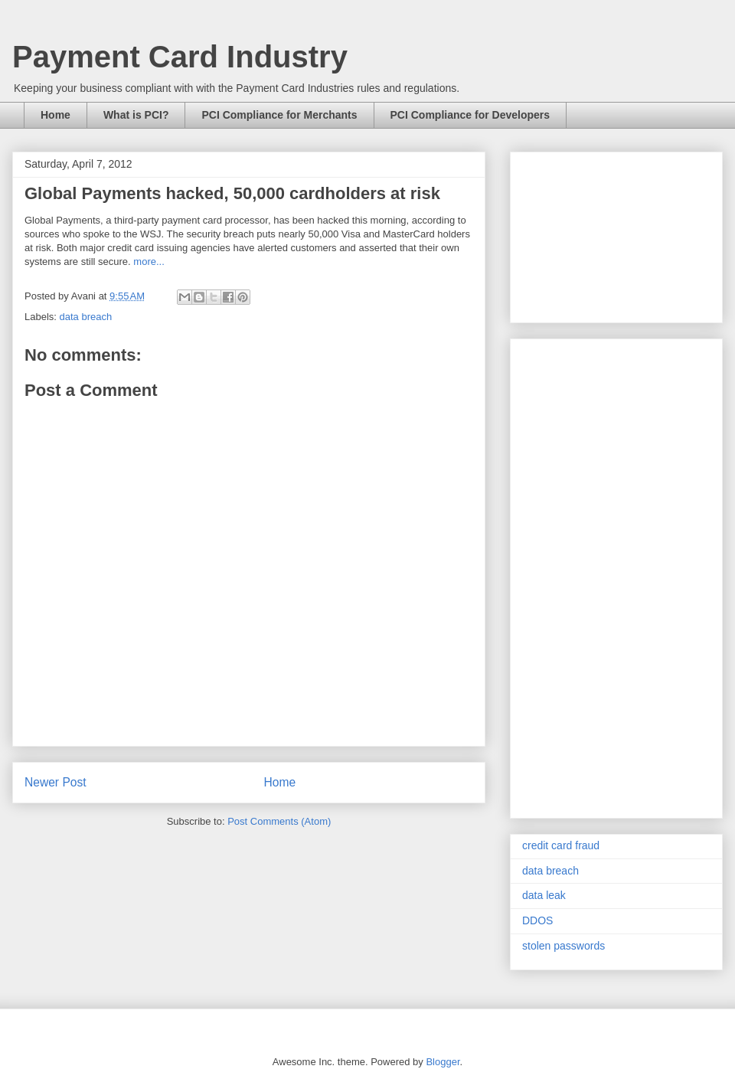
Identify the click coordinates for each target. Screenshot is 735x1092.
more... (148, 261)
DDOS (537, 920)
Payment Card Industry (180, 57)
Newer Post (55, 782)
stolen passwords (563, 946)
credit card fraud (560, 845)
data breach (86, 316)
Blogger (442, 1061)
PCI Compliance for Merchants (279, 115)
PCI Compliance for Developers (470, 115)
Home (55, 115)
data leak (544, 895)
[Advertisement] (616, 234)
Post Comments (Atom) (279, 821)
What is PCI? (136, 115)
